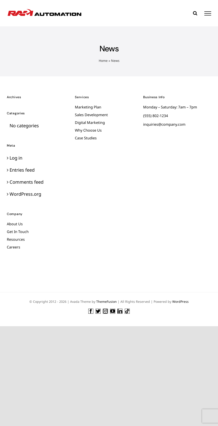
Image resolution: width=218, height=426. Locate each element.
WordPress (180, 301)
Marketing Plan (88, 107)
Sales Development (91, 114)
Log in (16, 158)
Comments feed (26, 182)
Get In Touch (18, 231)
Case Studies (86, 137)
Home (103, 60)
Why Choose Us (88, 130)
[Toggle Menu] (208, 13)
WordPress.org (25, 194)
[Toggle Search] (195, 13)
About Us (15, 223)
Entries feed (22, 170)
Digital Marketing (90, 122)
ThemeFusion (106, 301)
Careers (13, 247)
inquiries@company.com (164, 124)
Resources (16, 239)
